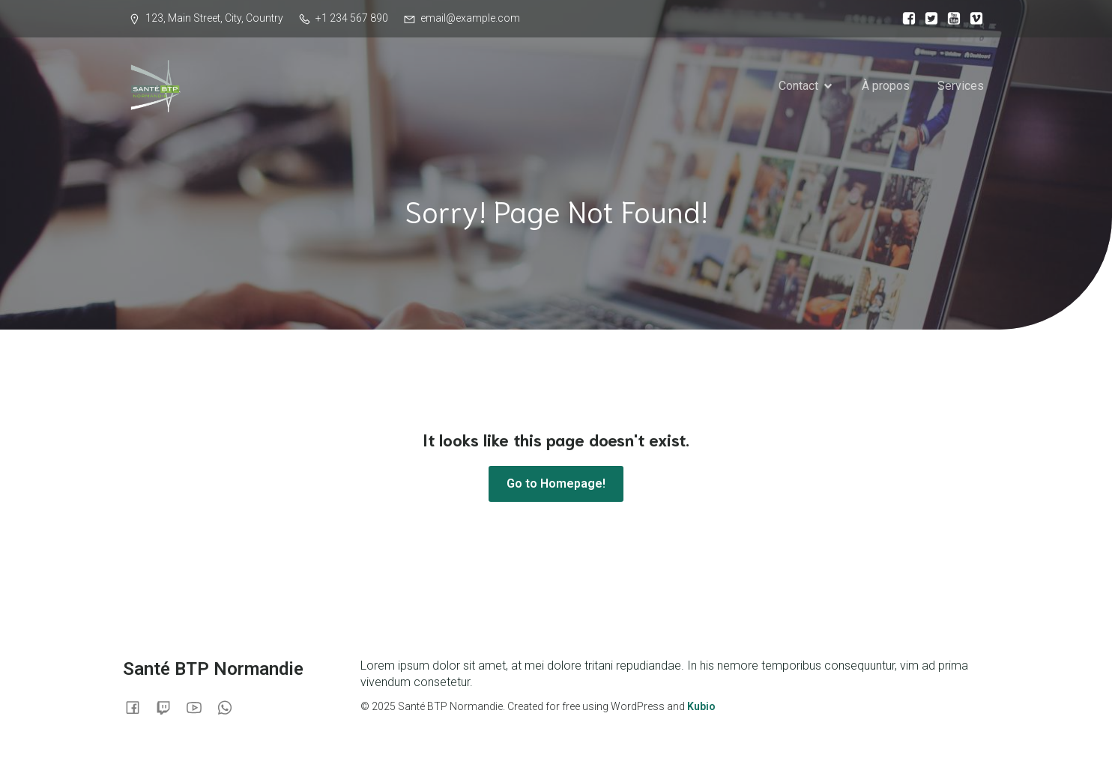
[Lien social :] (905, 18)
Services (960, 86)
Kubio (701, 706)
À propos (886, 86)
